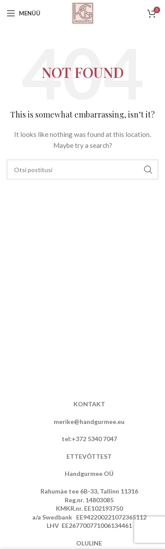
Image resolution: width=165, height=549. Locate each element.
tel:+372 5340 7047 (89, 438)
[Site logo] (83, 12)
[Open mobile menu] (23, 13)
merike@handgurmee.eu (89, 421)
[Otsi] (82, 169)
